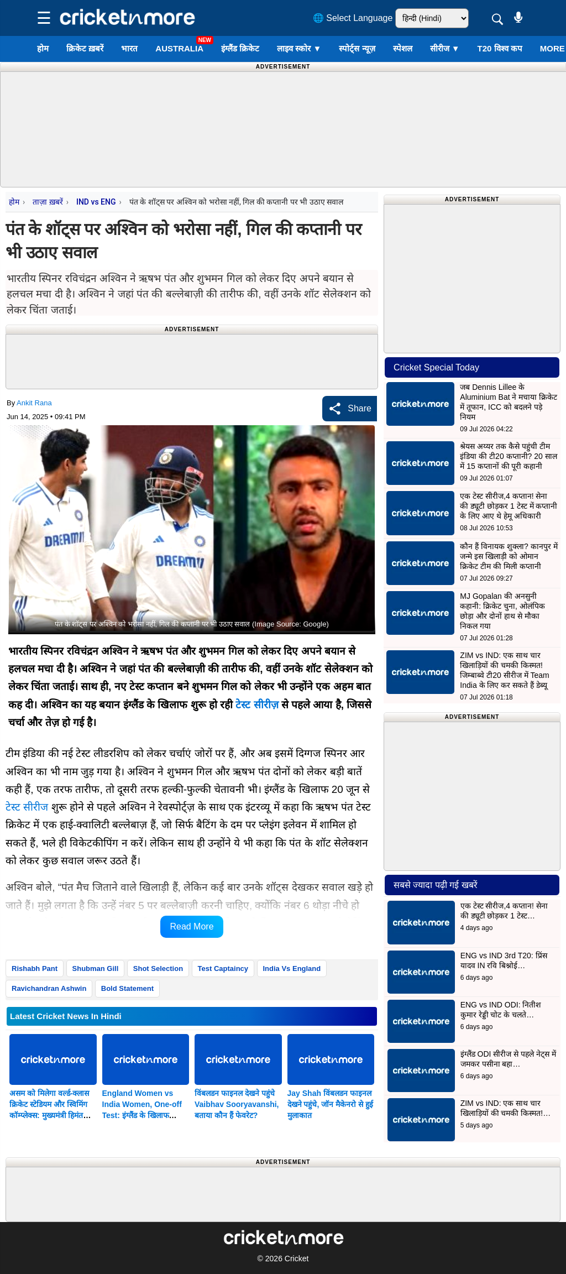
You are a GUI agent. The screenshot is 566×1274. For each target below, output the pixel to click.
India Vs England (292, 968)
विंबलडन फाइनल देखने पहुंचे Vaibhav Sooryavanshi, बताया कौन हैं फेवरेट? (237, 1104)
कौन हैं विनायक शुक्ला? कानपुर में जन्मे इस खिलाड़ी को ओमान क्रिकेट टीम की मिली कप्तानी (508, 556)
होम (43, 48)
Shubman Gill (95, 968)
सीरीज (445, 48)
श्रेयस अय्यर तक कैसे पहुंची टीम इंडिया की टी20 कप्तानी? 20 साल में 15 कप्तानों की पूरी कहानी (508, 456)
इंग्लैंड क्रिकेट (240, 48)
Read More (191, 926)
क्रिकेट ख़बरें (84, 48)
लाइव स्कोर (299, 48)
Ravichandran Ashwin (49, 988)
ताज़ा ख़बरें (47, 201)
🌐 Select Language (353, 18)
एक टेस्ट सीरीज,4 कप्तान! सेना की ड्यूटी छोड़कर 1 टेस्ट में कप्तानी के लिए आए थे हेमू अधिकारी (508, 506)
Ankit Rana (34, 403)
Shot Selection (158, 968)
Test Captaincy (223, 968)
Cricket (297, 1258)
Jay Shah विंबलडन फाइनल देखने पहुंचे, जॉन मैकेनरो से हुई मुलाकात (330, 1104)
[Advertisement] (298, 127)
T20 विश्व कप (500, 48)
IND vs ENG (96, 201)
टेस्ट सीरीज (256, 705)
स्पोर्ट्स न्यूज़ (357, 48)
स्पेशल (402, 48)
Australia (179, 48)
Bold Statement (127, 988)
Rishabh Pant (34, 968)
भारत (129, 48)
